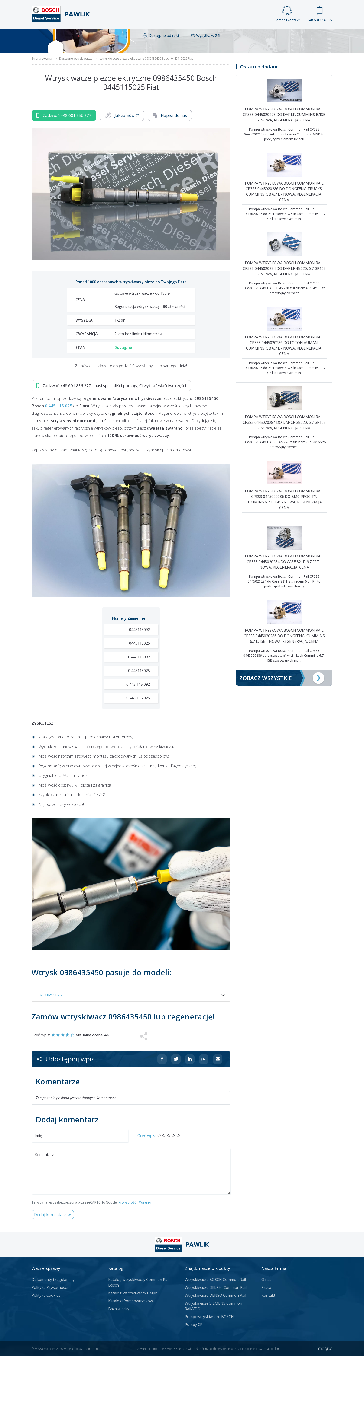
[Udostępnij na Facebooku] (162, 1116)
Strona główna (130, 36)
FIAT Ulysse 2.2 (49, 1052)
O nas (266, 1337)
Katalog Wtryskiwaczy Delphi (133, 1350)
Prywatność (127, 1260)
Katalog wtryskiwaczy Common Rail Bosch (138, 1340)
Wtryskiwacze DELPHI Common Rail (216, 1345)
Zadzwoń (63, 173)
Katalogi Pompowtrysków (130, 1358)
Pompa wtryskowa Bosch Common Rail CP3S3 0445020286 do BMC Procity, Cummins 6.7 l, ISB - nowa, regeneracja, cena (284, 557)
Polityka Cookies (46, 1353)
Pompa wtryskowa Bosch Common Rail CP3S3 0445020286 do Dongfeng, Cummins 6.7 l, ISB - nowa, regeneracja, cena (284, 693)
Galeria (164, 36)
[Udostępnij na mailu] (217, 1116)
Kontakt (240, 36)
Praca (189, 36)
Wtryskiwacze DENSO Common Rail (215, 1353)
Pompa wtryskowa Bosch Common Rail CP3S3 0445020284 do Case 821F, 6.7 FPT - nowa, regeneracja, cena (284, 619)
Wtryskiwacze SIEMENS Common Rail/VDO (213, 1363)
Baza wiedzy (118, 1366)
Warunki (145, 1260)
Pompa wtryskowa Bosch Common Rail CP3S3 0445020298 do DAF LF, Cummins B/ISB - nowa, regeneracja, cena (284, 172)
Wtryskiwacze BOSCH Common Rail (215, 1337)
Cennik (213, 36)
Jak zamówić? (122, 173)
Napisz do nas (170, 173)
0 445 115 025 (58, 463)
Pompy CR (193, 1382)
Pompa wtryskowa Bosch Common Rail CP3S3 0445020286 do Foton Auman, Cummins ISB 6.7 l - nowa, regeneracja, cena (284, 403)
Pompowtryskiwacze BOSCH (209, 1374)
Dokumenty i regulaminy (53, 1337)
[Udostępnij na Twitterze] (176, 1116)
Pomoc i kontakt (287, 14)
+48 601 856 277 (319, 14)
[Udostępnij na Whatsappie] (203, 1116)
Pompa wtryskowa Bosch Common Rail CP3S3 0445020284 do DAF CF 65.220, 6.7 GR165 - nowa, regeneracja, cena (284, 480)
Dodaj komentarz (50, 1272)
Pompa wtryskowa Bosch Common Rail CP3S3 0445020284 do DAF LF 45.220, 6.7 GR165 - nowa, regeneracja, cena (284, 326)
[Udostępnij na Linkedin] (190, 1116)
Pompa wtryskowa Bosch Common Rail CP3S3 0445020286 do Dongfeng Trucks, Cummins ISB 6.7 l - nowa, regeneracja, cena (284, 249)
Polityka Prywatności (50, 1345)
